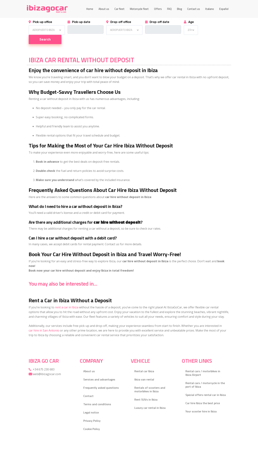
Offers (158, 9)
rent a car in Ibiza (66, 298)
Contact (88, 386)
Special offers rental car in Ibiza (205, 385)
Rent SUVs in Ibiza (145, 390)
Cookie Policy (91, 419)
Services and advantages (99, 370)
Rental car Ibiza (144, 362)
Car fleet (119, 9)
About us (104, 9)
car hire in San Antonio (44, 321)
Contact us (193, 9)
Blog (179, 9)
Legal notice (91, 403)
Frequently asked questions (101, 378)
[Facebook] (225, 443)
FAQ (169, 9)
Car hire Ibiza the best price (202, 394)
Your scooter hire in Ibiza (201, 402)
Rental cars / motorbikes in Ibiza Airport (202, 364)
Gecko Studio (80, 444)
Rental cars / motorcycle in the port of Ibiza (205, 375)
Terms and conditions (97, 395)
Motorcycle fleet (139, 9)
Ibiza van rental (144, 370)
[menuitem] (210, 9)
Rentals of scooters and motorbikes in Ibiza (149, 380)
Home (89, 9)
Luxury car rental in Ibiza (150, 398)
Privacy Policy (92, 411)
